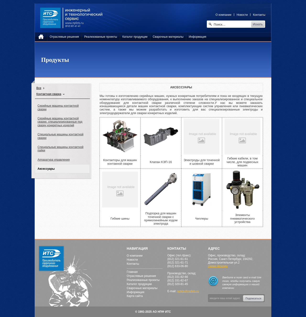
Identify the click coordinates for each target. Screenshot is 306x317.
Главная (132, 272)
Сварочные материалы (142, 288)
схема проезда (218, 266)
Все (38, 88)
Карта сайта (135, 296)
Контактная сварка (48, 94)
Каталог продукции (139, 284)
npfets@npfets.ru (188, 291)
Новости (242, 15)
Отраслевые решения (141, 276)
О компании (223, 15)
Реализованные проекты (143, 280)
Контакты (259, 15)
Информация (135, 292)
